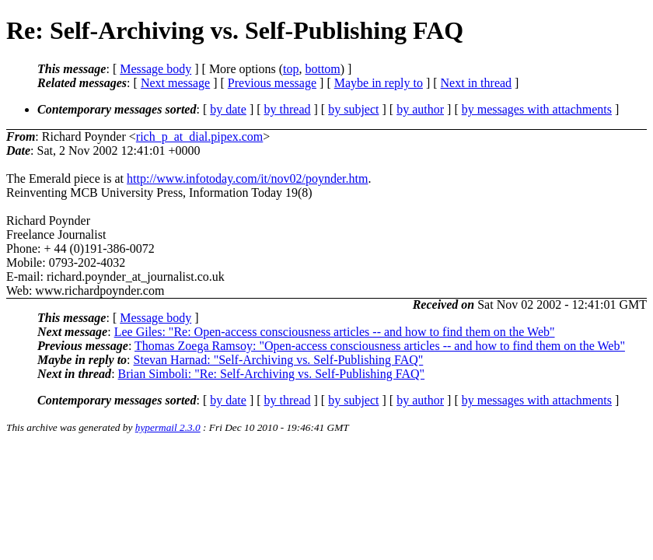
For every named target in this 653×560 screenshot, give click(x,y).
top (291, 68)
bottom (322, 68)
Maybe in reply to (378, 82)
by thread (287, 109)
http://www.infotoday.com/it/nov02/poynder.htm (247, 178)
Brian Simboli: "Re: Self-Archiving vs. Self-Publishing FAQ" (271, 373)
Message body (155, 68)
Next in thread (476, 82)
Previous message (272, 82)
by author (420, 109)
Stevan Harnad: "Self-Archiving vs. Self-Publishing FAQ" (279, 359)
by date (228, 109)
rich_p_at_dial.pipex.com (200, 136)
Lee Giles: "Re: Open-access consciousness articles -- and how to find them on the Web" (334, 331)
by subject (353, 109)
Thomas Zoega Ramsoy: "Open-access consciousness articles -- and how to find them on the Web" (379, 345)
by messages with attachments (537, 109)
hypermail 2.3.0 (168, 427)
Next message (175, 82)
